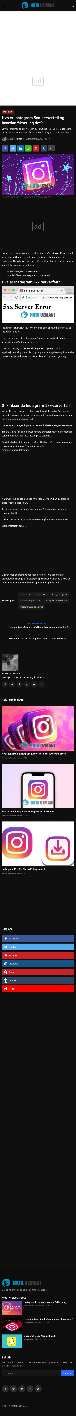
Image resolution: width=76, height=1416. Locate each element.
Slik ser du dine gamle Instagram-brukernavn (28, 811)
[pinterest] (21, 1388)
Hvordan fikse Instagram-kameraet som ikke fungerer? (34, 753)
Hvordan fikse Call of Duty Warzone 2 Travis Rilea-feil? (38, 638)
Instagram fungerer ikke (56, 600)
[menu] (4, 5)
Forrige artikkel (38, 623)
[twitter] (13, 1388)
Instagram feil (40, 594)
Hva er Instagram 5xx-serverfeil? (23, 271)
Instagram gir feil (59, 594)
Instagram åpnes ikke (30, 600)
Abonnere (67, 1373)
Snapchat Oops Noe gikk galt (39, 1336)
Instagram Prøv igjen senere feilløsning (45, 1302)
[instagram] (30, 1388)
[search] (72, 5)
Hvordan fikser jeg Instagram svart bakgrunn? (48, 1319)
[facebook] (5, 1388)
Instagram (25, 594)
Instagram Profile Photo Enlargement (23, 869)
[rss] (38, 1388)
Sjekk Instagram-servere (14, 526)
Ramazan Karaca (11, 673)
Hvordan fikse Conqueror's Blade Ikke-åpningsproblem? (38, 627)
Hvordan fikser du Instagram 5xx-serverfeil (28, 275)
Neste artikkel (38, 634)
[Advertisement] (38, 23)
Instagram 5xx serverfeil (31, 606)
